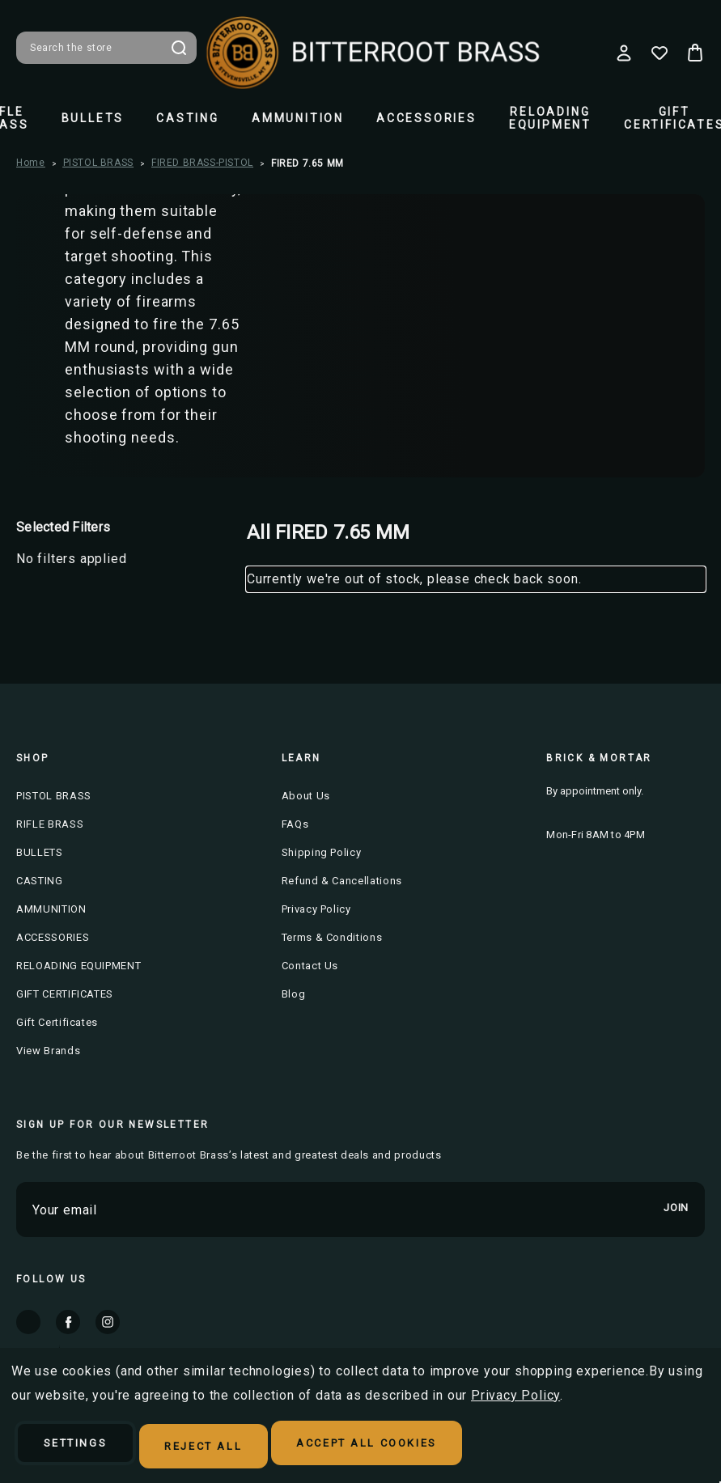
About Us (306, 796)
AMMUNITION (298, 118)
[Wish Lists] (659, 52)
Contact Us (310, 966)
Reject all (236, 1447)
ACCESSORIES (426, 118)
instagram (107, 1322)
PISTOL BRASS (53, 796)
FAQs (295, 824)
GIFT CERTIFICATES (64, 994)
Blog (294, 994)
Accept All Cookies (424, 1447)
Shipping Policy (322, 852)
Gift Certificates (57, 1022)
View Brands (48, 1050)
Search (179, 47)
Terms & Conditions (332, 937)
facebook (67, 1322)
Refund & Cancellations (342, 881)
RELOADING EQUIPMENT (550, 118)
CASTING (187, 118)
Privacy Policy (316, 909)
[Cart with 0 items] (695, 52)
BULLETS (93, 118)
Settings (87, 1447)
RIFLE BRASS (49, 824)
